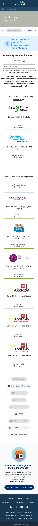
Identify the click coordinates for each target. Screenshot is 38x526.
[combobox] (19, 66)
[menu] (3, 3)
